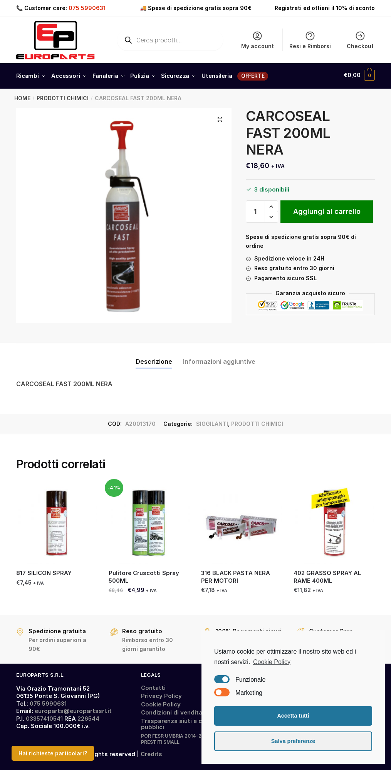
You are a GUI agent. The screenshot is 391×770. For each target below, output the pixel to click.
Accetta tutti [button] (293, 716)
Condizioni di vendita (171, 710)
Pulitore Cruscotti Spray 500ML (144, 574)
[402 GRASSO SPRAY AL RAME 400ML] (334, 521)
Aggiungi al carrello (327, 209)
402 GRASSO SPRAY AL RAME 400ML (327, 574)
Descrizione (154, 359)
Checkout (360, 39)
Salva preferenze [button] (293, 741)
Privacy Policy (161, 694)
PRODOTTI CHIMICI (63, 96)
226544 (88, 716)
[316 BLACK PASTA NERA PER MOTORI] (241, 521)
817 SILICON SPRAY (44, 571)
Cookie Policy (161, 702)
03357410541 (44, 716)
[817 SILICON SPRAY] (56, 521)
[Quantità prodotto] (255, 209)
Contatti (153, 685)
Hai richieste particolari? (52, 753)
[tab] (154, 353)
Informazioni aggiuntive (219, 359)
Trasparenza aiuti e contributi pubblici (184, 722)
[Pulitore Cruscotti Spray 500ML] (149, 521)
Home (22, 96)
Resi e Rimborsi (310, 39)
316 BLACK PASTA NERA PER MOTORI (235, 574)
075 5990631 (87, 8)
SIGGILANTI (212, 422)
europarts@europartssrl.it (73, 709)
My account (257, 39)
